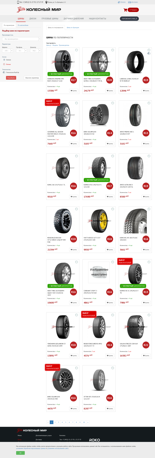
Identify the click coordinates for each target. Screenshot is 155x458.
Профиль (19, 47)
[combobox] (21, 39)
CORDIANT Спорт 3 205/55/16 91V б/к (90, 292)
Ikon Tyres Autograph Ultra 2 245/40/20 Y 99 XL (93, 80)
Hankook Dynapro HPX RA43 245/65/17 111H (55, 80)
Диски (32, 18)
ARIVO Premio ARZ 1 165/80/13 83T (127, 133)
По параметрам (9, 25)
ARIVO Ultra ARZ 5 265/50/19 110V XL (126, 186)
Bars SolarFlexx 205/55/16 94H (53, 398)
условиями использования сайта (57, 448)
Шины (21, 18)
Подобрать (11, 78)
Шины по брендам (73, 27)
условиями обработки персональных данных (31, 448)
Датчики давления (74, 18)
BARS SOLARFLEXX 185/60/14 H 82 (90, 133)
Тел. (30, 2)
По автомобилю (23, 25)
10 (84, 422)
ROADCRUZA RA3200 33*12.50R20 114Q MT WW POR (56, 240)
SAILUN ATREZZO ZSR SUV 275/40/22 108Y (129, 345)
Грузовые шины (50, 18)
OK (20, 453)
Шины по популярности (55, 27)
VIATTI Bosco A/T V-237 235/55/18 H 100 (92, 239)
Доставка (133, 2)
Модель (55, 45)
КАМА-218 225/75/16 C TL (56, 185)
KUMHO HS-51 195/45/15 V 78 (129, 292)
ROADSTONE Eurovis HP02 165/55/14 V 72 (93, 345)
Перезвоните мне (129, 19)
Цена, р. (48, 45)
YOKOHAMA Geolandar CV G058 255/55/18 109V (56, 345)
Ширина (4, 47)
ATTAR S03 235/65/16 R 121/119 (92, 398)
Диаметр (33, 47)
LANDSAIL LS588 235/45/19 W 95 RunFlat (129, 80)
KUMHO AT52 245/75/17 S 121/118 (92, 186)
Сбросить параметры (32, 78)
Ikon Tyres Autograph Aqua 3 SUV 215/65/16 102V (55, 293)
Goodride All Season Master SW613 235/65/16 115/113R (56, 134)
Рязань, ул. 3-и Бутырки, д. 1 (56, 2)
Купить (74, 91)
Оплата (122, 2)
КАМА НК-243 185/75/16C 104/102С (128, 239)
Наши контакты (97, 18)
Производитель (64, 45)
